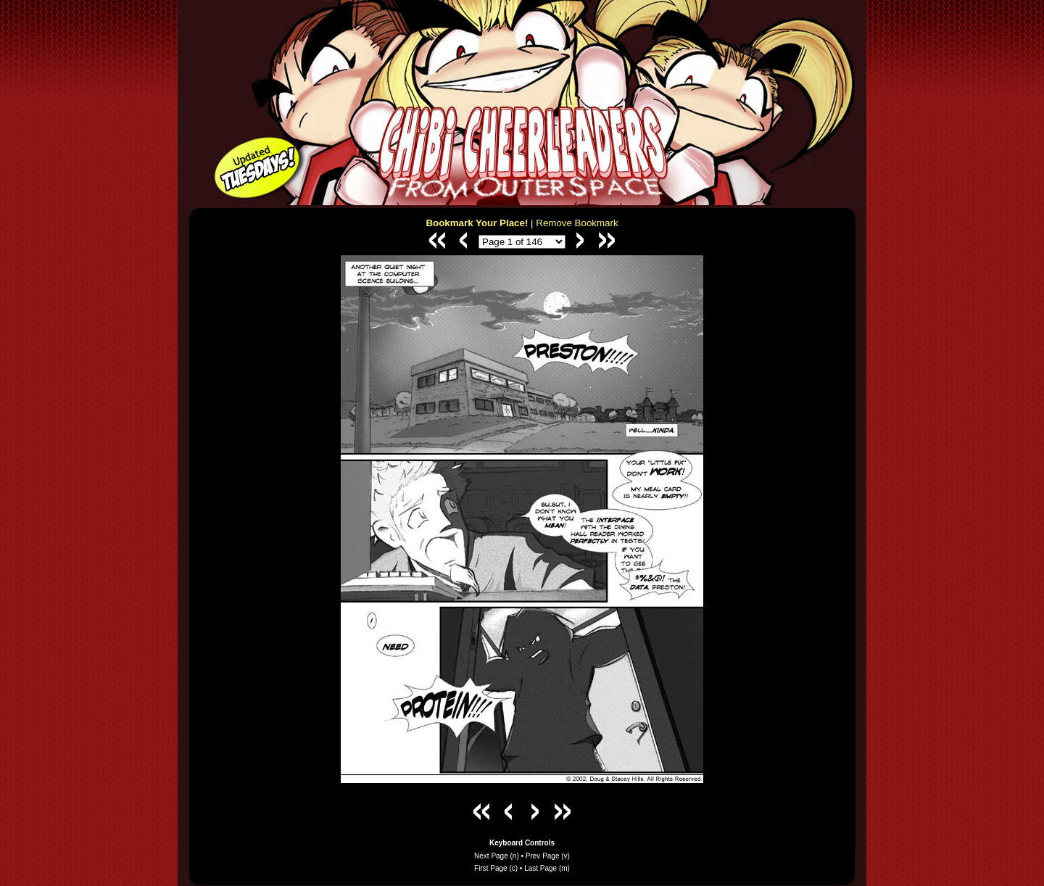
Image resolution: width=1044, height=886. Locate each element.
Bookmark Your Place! (477, 223)
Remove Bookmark (577, 223)
